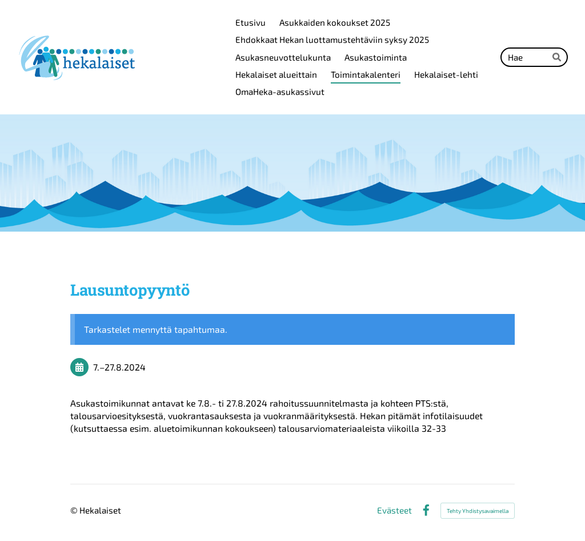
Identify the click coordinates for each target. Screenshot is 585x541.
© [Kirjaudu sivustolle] (74, 510)
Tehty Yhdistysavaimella (477, 510)
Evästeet (394, 510)
